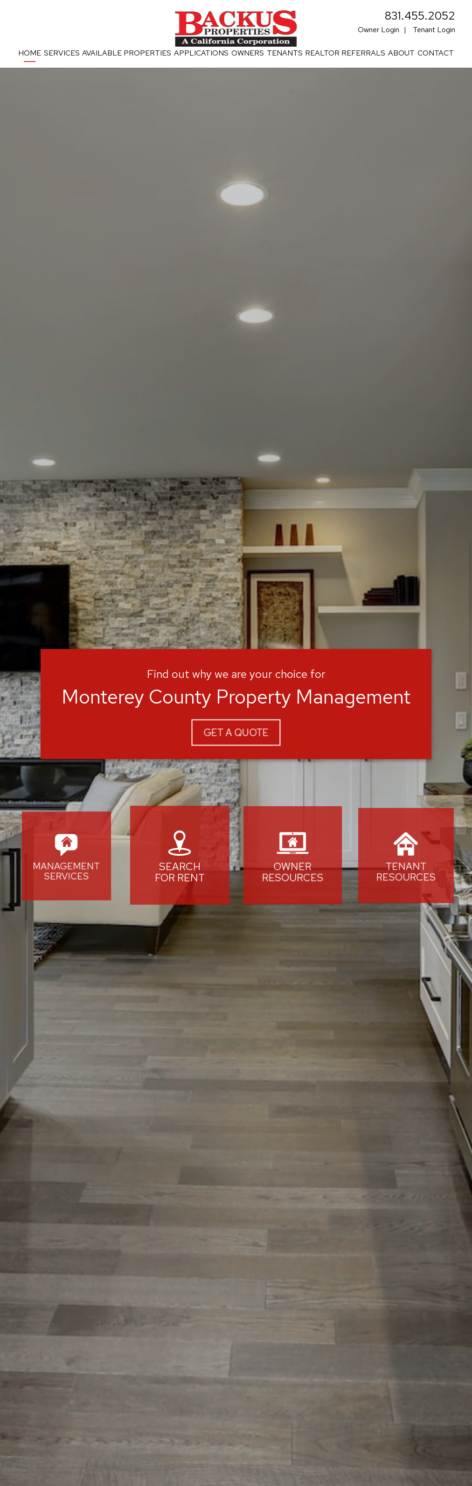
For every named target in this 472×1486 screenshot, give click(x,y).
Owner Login (378, 30)
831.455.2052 (420, 15)
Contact (435, 53)
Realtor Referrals (345, 53)
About (401, 53)
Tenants (285, 53)
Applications (201, 53)
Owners (247, 53)
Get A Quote (236, 732)
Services (62, 53)
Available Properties (126, 53)
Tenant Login (434, 30)
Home (29, 53)
